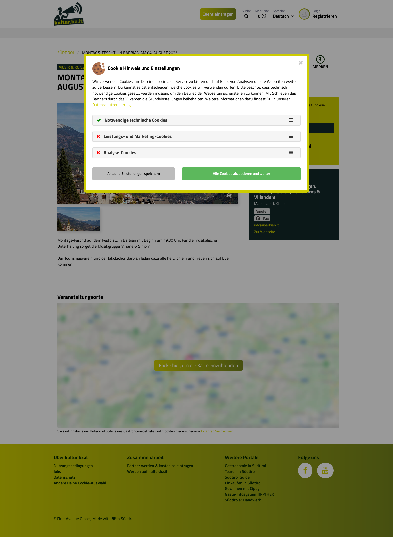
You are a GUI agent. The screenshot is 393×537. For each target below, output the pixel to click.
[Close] (300, 62)
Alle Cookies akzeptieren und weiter (241, 173)
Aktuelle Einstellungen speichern (133, 173)
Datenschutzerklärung (111, 105)
